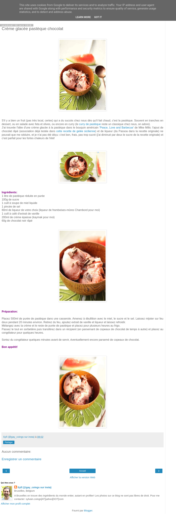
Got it (98, 17)
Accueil (82, 471)
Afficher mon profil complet (15, 503)
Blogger (88, 510)
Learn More (83, 17)
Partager (9, 442)
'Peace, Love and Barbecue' (116, 127)
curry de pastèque (90, 124)
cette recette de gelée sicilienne (75, 131)
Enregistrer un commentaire (21, 459)
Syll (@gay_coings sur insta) (34, 487)
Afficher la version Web (82, 477)
